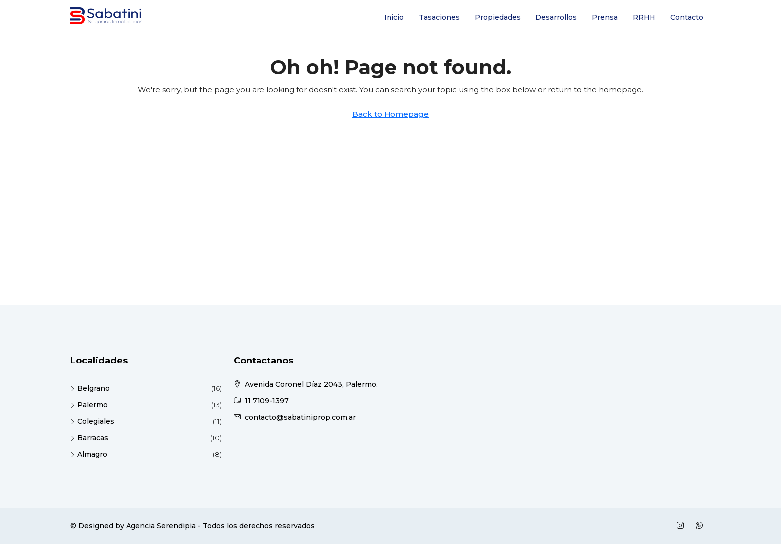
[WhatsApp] (701, 525)
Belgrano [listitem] (90, 388)
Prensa (605, 17)
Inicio (394, 17)
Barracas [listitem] (89, 437)
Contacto (686, 17)
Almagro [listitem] (88, 454)
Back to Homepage (390, 114)
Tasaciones (439, 17)
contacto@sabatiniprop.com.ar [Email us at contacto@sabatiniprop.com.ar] (300, 417)
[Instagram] (682, 525)
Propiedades (498, 17)
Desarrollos (556, 17)
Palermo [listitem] (89, 404)
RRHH (644, 17)
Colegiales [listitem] (92, 421)
